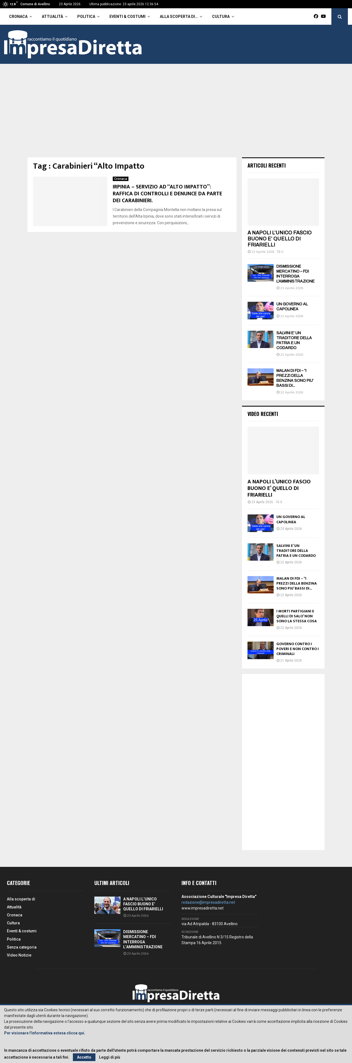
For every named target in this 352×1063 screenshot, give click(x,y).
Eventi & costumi (127, 16)
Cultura (221, 16)
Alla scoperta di (21, 899)
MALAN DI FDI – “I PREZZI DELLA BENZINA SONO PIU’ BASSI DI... (296, 583)
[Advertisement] (176, 116)
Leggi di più (109, 1057)
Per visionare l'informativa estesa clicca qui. (44, 1033)
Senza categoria (22, 947)
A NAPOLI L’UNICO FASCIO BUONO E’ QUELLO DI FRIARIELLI (280, 238)
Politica (86, 16)
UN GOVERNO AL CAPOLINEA (290, 519)
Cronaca (18, 16)
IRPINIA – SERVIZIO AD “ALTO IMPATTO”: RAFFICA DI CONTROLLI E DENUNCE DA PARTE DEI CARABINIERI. (167, 193)
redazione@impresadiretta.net (208, 902)
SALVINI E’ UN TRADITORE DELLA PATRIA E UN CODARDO (296, 551)
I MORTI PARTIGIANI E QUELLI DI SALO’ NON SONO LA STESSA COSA (296, 616)
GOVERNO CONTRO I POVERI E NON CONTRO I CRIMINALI (297, 649)
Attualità (52, 16)
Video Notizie (19, 955)
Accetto (84, 1057)
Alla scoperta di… (179, 16)
